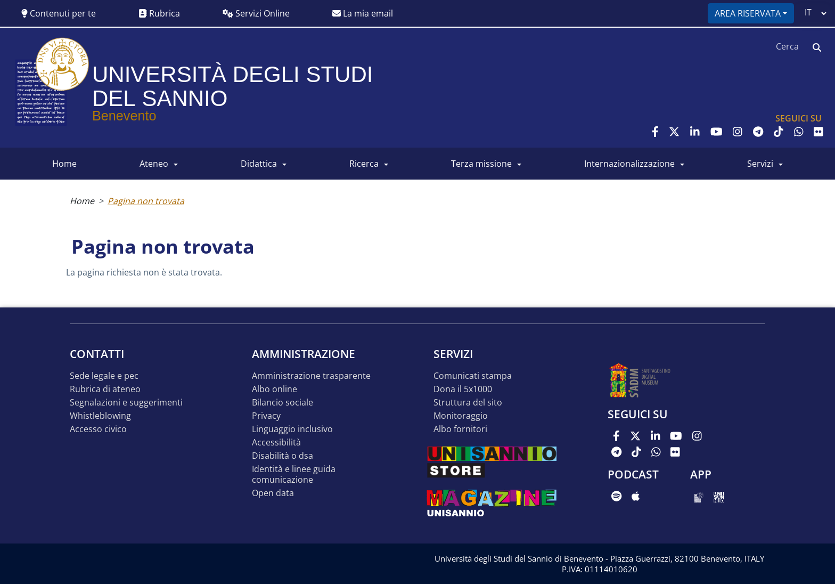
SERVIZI (760, 163)
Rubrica (159, 13)
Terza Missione (481, 163)
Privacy (266, 415)
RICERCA (364, 163)
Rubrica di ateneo (105, 389)
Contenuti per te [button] (58, 13)
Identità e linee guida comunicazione (293, 474)
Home (82, 201)
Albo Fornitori (460, 429)
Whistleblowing (100, 415)
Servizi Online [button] (256, 13)
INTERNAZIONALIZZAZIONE (629, 163)
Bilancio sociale (282, 402)
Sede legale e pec (104, 376)
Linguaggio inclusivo (292, 429)
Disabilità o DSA (282, 455)
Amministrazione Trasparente (311, 376)
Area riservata (748, 13)
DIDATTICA (259, 163)
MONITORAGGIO (460, 415)
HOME (64, 163)
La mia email (362, 13)
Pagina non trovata (146, 201)
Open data (273, 493)
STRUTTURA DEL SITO (467, 402)
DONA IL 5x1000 (462, 389)
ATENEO (154, 163)
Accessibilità (276, 442)
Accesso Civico (98, 429)
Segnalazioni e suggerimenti (126, 402)
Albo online (274, 389)
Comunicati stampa (472, 376)
